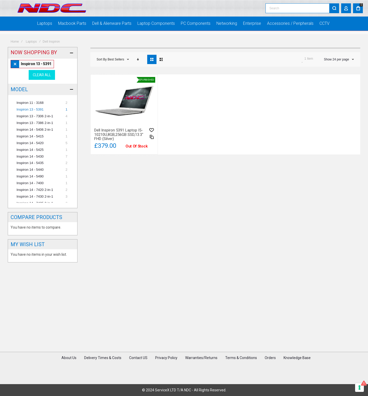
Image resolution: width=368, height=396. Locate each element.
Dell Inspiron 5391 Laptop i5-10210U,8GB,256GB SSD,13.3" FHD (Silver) (118, 148)
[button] (151, 144)
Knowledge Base (297, 369)
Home (15, 56)
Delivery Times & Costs (102, 369)
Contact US (138, 369)
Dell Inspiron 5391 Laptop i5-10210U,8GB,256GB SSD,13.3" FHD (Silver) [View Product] (124, 114)
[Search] (334, 9)
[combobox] (302, 9)
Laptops (31, 56)
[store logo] (52, 9)
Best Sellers (116, 73)
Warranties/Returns (201, 369)
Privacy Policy (166, 369)
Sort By (102, 73)
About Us (68, 369)
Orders (270, 369)
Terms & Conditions (241, 369)
